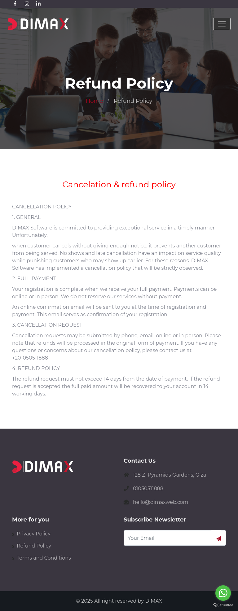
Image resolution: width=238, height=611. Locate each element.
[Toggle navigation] (222, 24)
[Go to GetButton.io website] (223, 605)
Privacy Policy (34, 534)
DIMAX (153, 601)
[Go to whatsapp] (223, 593)
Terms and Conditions (44, 558)
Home (94, 101)
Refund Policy (34, 546)
